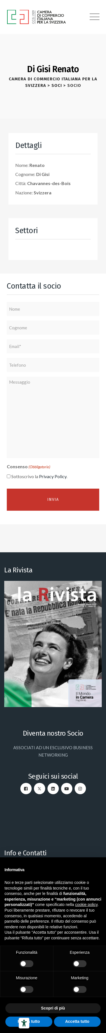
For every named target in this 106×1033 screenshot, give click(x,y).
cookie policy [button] (86, 904)
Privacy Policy (52, 476)
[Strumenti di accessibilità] (24, 1023)
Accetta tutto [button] (77, 1021)
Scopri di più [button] (53, 1008)
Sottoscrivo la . (39, 476)
